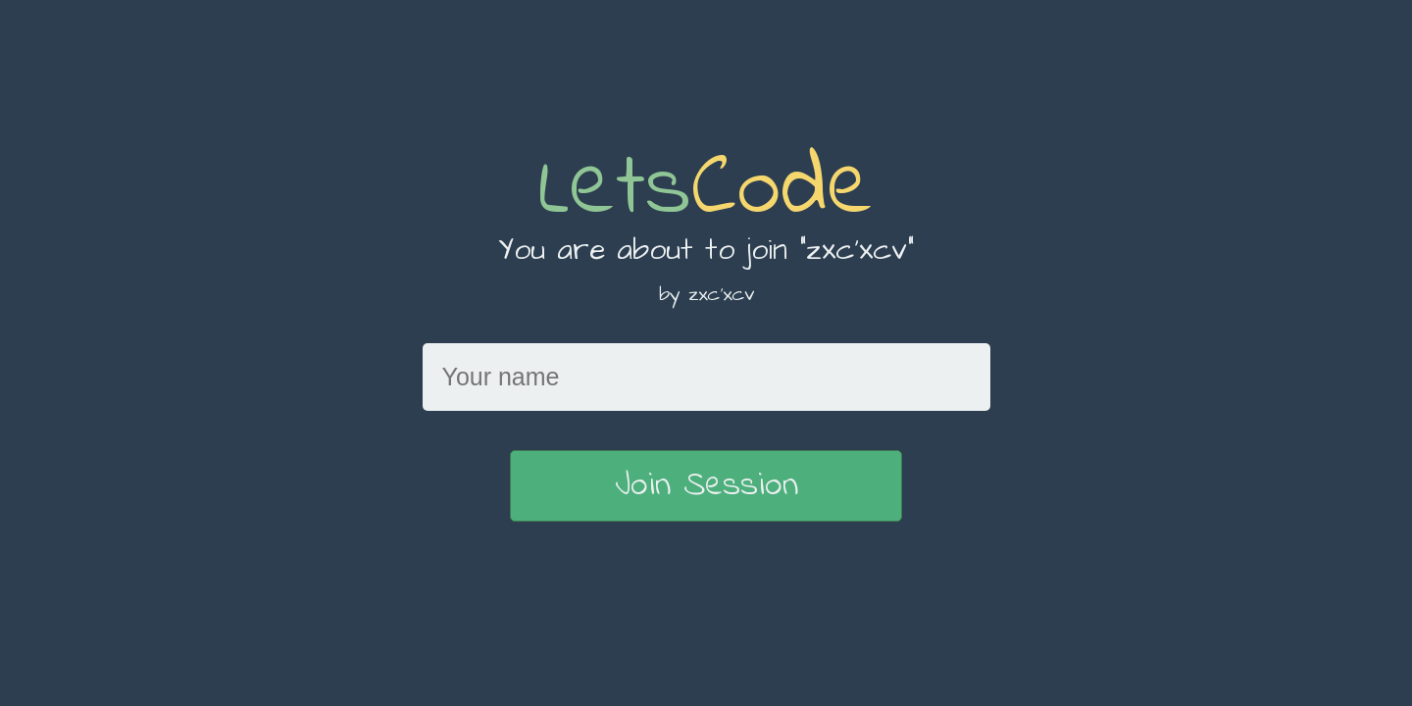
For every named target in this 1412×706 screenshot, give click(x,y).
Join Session (706, 486)
